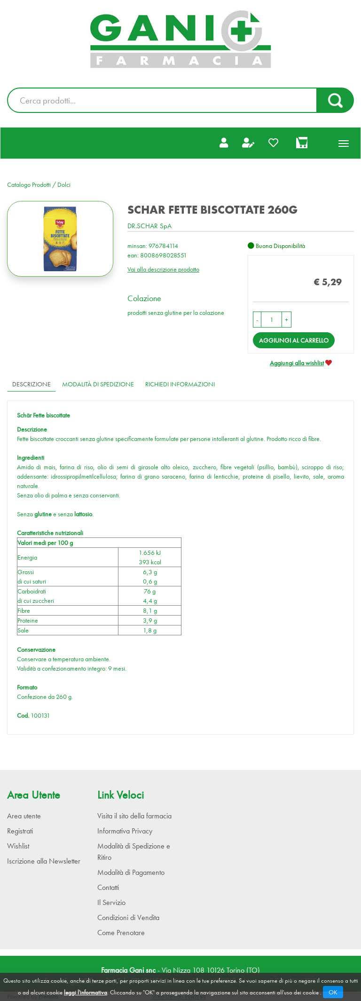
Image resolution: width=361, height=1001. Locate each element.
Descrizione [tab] (31, 384)
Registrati (20, 831)
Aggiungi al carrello (294, 340)
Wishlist (18, 846)
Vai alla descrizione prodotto (163, 269)
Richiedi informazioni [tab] (180, 384)
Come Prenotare (121, 932)
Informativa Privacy (124, 831)
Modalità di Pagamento (131, 872)
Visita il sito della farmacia (134, 816)
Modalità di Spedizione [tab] (98, 384)
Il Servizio (111, 902)
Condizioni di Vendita (128, 917)
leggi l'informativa (85, 992)
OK (333, 992)
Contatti (108, 887)
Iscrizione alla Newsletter (43, 861)
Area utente (24, 816)
